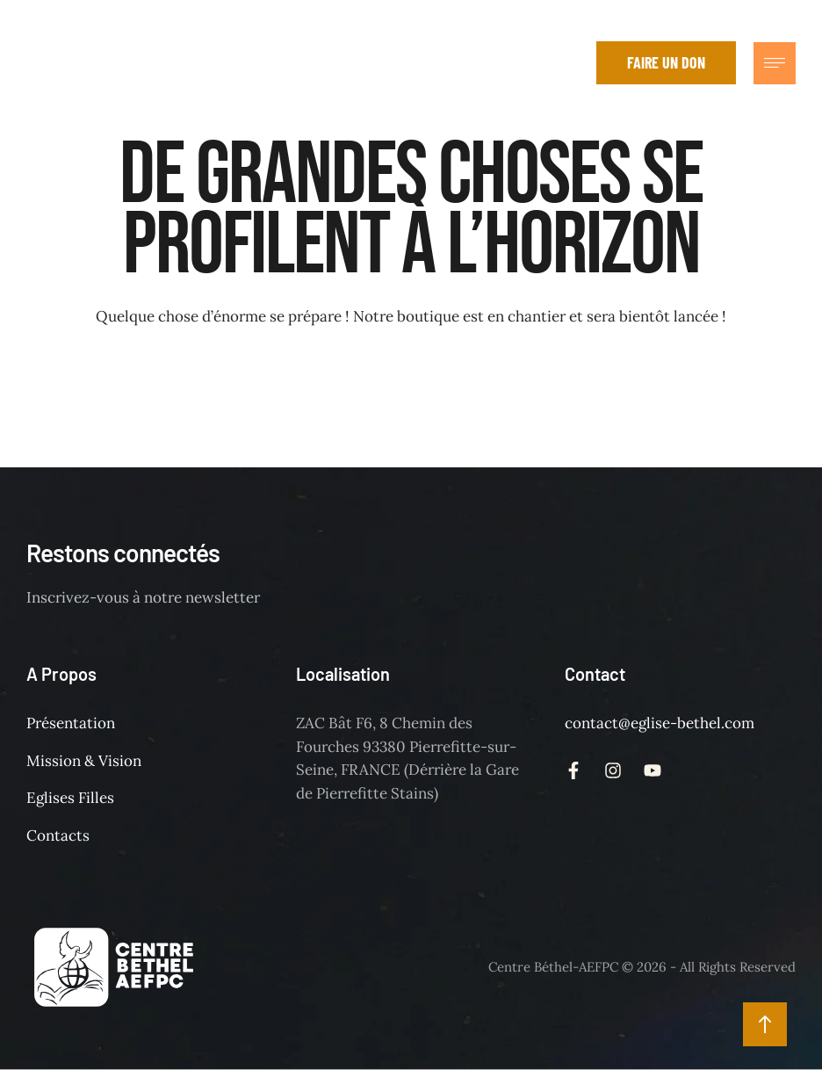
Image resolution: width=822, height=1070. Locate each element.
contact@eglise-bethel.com (659, 723)
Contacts (58, 835)
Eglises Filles (70, 797)
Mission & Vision (83, 760)
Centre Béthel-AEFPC (553, 966)
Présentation (70, 723)
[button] (570, 63)
